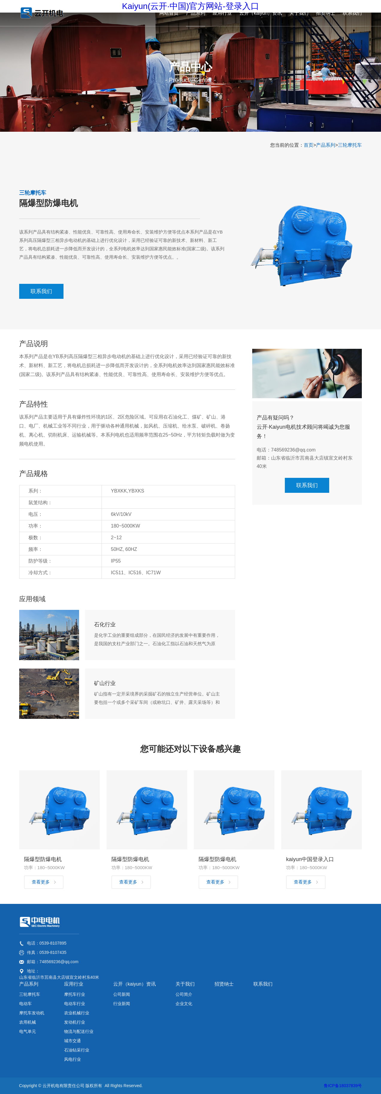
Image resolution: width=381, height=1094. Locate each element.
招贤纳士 (224, 984)
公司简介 (184, 994)
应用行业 (73, 984)
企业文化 (184, 1003)
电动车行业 (74, 1003)
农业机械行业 (76, 1012)
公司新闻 (121, 994)
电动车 (25, 1003)
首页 (308, 145)
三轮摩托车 (350, 145)
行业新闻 (121, 1003)
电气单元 (27, 1031)
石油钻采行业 (76, 1050)
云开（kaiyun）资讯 (134, 984)
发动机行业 (74, 1022)
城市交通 (72, 1040)
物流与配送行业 (78, 1031)
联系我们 (41, 291)
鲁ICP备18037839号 (343, 1085)
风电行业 (72, 1059)
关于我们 (185, 984)
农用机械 (27, 1022)
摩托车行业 (74, 994)
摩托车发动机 (31, 1012)
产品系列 (325, 145)
